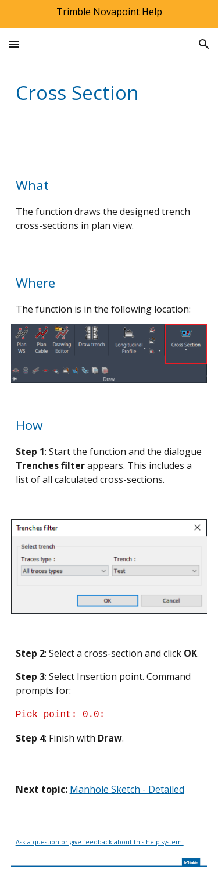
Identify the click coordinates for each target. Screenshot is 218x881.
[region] (109, 14)
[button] (14, 44)
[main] (109, 92)
